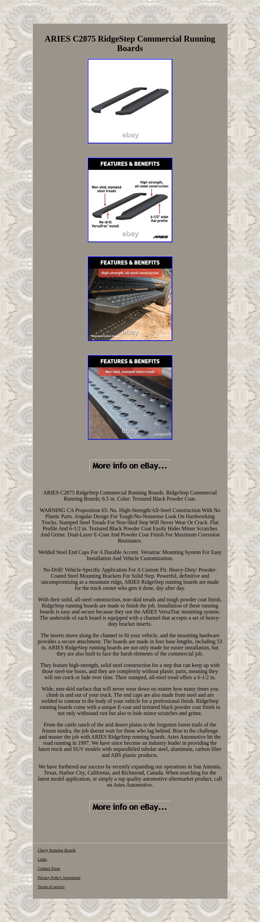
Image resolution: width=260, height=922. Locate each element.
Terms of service (51, 886)
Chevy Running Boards (57, 850)
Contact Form (49, 868)
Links (42, 859)
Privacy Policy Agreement (59, 877)
